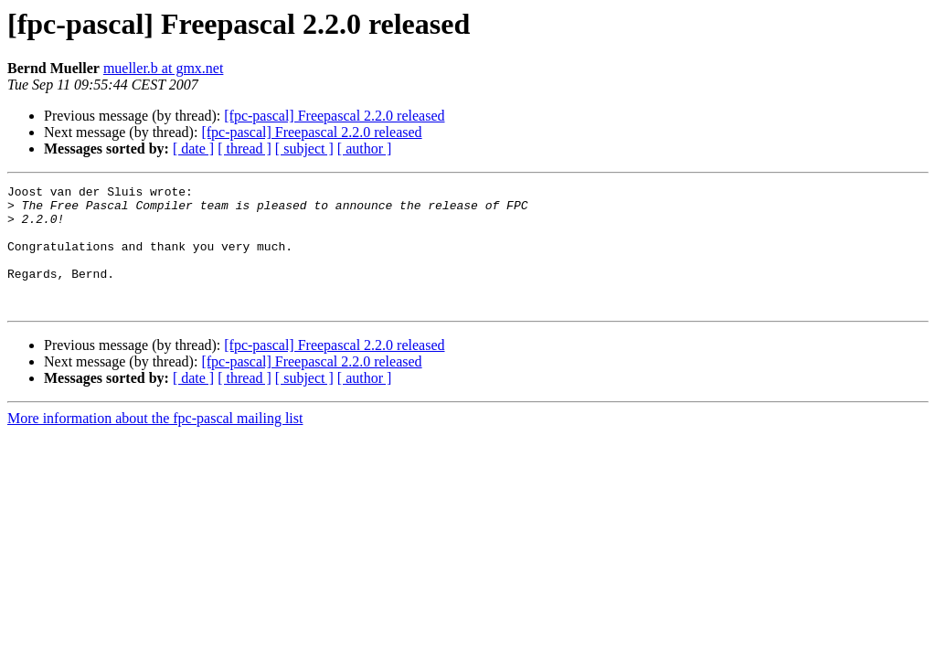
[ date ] (193, 148)
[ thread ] (244, 148)
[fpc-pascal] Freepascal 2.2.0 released (334, 115)
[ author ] (364, 148)
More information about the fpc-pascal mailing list (155, 443)
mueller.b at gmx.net (163, 68)
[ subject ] (304, 148)
